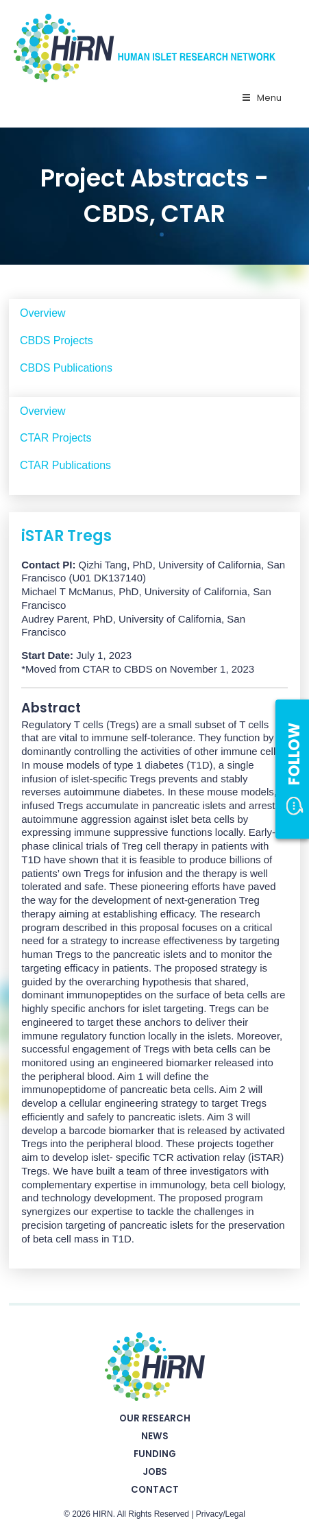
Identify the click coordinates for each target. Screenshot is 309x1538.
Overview (43, 313)
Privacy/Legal (220, 1514)
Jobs (155, 1471)
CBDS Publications (66, 368)
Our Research (154, 1418)
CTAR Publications (65, 465)
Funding (155, 1454)
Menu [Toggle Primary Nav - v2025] (261, 98)
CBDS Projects (56, 340)
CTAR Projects (56, 438)
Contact (155, 1489)
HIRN (102, 1514)
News (155, 1436)
